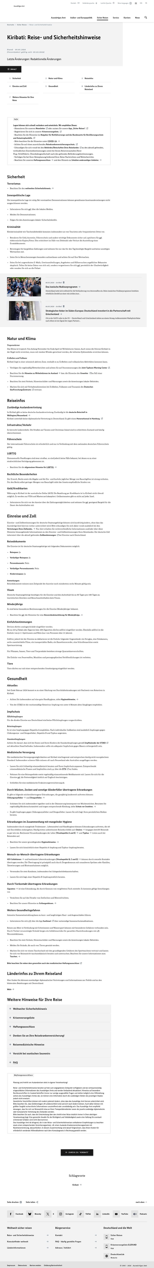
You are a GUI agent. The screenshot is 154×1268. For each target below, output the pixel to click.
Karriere (127, 17)
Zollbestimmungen (48, 534)
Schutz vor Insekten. (84, 805)
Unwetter (84, 372)
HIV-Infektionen (14, 857)
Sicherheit (16, 78)
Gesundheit (53, 86)
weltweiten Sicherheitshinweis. (38, 187)
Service (116, 17)
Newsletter (40, 128)
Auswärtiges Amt (58, 17)
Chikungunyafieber (15, 796)
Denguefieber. (36, 796)
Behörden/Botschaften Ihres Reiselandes (61, 147)
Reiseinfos (89, 78)
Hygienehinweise (68, 698)
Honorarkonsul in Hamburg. (88, 417)
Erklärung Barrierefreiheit (53, 1263)
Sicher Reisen (102, 17)
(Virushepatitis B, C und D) (67, 857)
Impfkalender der (95, 741)
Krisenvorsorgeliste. (50, 131)
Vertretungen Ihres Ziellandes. (20, 528)
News (137, 17)
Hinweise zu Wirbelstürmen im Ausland (41, 372)
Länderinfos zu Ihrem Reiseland (94, 87)
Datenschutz (22, 1263)
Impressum (11, 1263)
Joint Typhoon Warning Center (94, 367)
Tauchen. (14, 954)
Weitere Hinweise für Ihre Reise (23, 98)
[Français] (146, 3)
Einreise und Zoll (19, 86)
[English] (141, 3)
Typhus (86, 831)
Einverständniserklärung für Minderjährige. (62, 614)
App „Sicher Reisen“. (77, 128)
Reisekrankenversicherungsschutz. (60, 144)
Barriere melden (35, 1263)
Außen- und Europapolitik (81, 17)
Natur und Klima (55, 78)
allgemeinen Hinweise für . (39, 466)
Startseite (11, 25)
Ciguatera (11, 887)
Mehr (9, 987)
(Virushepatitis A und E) (66, 831)
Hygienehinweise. (48, 840)
